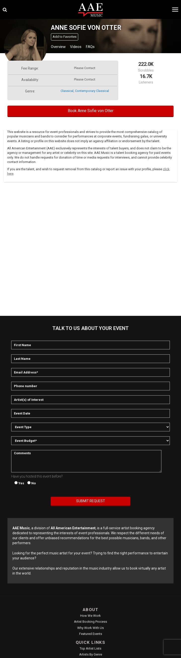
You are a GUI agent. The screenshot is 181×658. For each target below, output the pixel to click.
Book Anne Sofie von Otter (90, 110)
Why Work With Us (90, 628)
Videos (75, 46)
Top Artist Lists (90, 648)
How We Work (90, 615)
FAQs (90, 46)
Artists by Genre (90, 654)
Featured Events (90, 634)
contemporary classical (92, 91)
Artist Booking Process (90, 621)
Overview (58, 46)
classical (67, 91)
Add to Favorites (64, 37)
